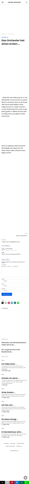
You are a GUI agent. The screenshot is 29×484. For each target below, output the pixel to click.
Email (3, 286)
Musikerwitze (11, 34)
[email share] (6, 305)
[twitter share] (3, 305)
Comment (4, 264)
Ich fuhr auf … (8, 407)
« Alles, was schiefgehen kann (11, 242)
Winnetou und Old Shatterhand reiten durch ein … (14, 346)
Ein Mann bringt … (10, 422)
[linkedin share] (12, 305)
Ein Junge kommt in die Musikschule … (11, 353)
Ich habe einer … (9, 366)
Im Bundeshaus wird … (12, 434)
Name (3, 281)
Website (3, 291)
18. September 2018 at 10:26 (11, 250)
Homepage (4, 34)
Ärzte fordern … (9, 395)
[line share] (18, 305)
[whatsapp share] (15, 305)
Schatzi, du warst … (10, 380)
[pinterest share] (9, 305)
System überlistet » (21, 236)
